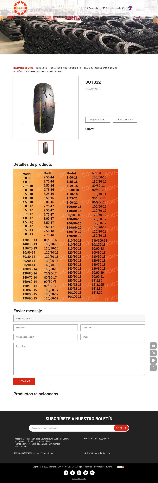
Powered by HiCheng (103, 467)
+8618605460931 (102, 439)
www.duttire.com (102, 453)
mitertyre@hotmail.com (43, 453)
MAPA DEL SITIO (79, 479)
